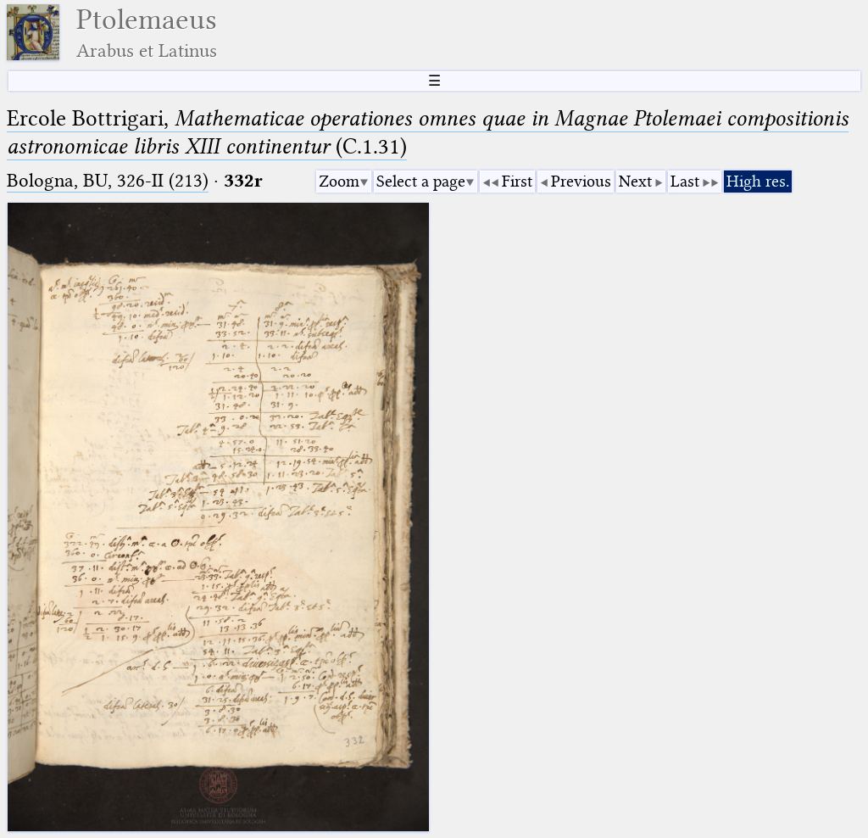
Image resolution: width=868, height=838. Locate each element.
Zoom (339, 181)
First (517, 181)
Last (684, 181)
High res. (757, 181)
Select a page (420, 181)
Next (635, 181)
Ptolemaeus (146, 32)
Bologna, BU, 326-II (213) (108, 180)
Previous (581, 181)
